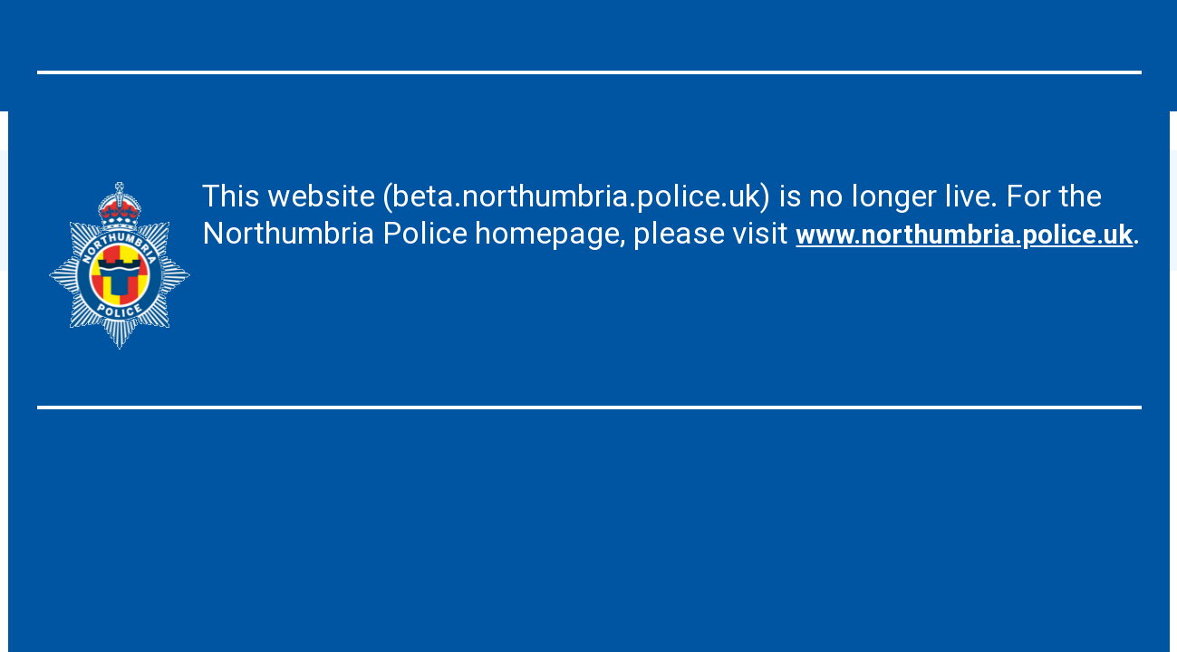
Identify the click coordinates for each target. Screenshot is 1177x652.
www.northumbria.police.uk (394, 270)
